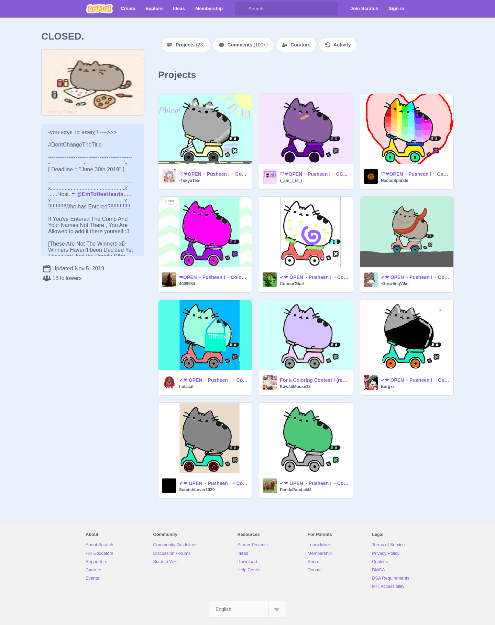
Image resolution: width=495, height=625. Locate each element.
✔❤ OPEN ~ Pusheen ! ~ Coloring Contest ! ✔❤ (314, 277)
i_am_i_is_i (291, 180)
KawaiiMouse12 (295, 386)
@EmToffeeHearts (99, 194)
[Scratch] (99, 8)
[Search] (242, 8)
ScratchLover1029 (196, 489)
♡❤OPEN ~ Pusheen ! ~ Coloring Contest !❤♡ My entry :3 (415, 174)
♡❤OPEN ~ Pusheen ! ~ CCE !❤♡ (314, 174)
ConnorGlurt (292, 283)
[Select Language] (247, 609)
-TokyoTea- (189, 180)
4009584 (187, 283)
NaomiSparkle (394, 180)
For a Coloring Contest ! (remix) (314, 380)
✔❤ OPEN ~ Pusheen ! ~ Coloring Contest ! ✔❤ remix (415, 277)
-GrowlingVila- (395, 283)
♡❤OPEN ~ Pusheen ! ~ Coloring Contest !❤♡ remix (213, 174)
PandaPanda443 (295, 489)
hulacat (186, 386)
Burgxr (387, 386)
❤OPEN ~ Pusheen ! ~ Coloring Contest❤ (213, 277)
